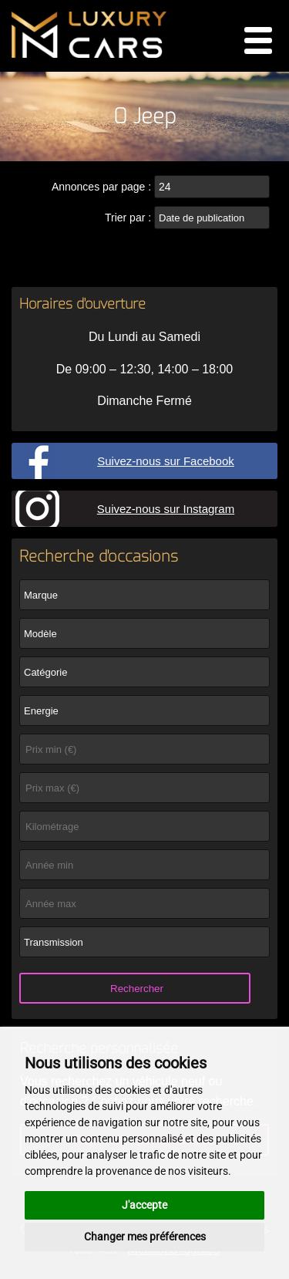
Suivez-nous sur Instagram (165, 508)
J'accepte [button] (144, 1205)
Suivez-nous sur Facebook (165, 460)
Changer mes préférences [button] (145, 1236)
